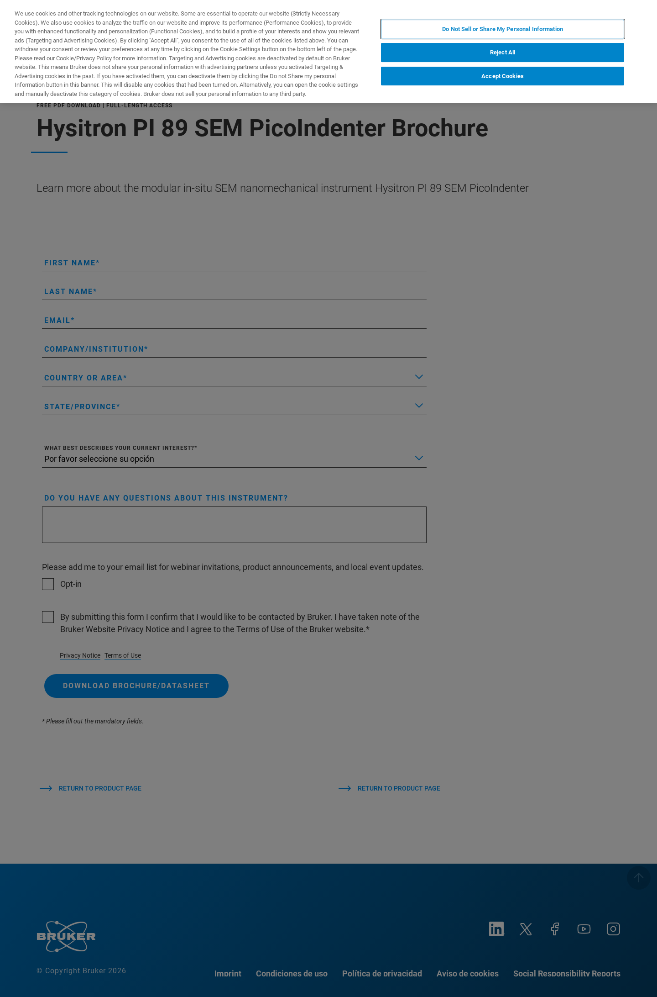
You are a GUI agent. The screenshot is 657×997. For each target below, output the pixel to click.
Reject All (502, 52)
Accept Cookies (502, 76)
